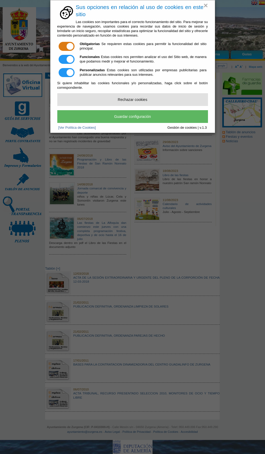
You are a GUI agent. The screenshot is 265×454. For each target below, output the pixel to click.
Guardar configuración (132, 116)
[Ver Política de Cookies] (77, 128)
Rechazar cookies (132, 99)
